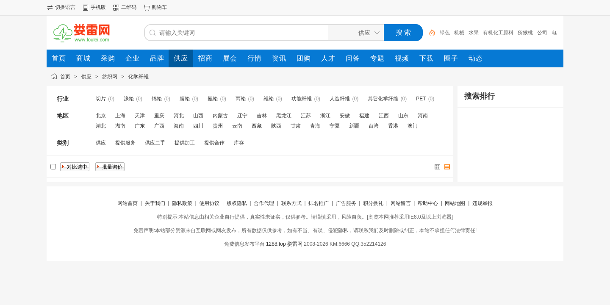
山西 (198, 116)
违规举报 (482, 203)
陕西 (276, 126)
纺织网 (109, 77)
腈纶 (185, 99)
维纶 (268, 99)
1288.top (276, 244)
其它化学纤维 (383, 99)
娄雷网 (294, 244)
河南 (423, 116)
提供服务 (125, 143)
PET (421, 99)
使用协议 (209, 203)
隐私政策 (182, 203)
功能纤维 (301, 99)
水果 (474, 33)
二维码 (128, 7)
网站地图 (455, 203)
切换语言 (65, 7)
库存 (239, 143)
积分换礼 (373, 203)
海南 (179, 126)
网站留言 (401, 203)
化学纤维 (138, 77)
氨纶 (213, 99)
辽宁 (242, 116)
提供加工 (185, 143)
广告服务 (346, 203)
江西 (384, 116)
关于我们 (155, 203)
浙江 (325, 116)
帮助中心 (428, 203)
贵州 (218, 126)
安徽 (345, 116)
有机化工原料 (498, 33)
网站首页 (127, 203)
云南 (237, 126)
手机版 (98, 7)
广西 (159, 126)
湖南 (120, 126)
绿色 (445, 33)
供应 (86, 77)
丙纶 (241, 99)
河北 (179, 116)
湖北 (101, 126)
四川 (198, 126)
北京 (101, 116)
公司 (542, 33)
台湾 (374, 126)
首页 (65, 77)
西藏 (257, 126)
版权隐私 (237, 203)
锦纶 (157, 99)
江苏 (306, 116)
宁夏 (335, 126)
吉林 (262, 116)
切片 (101, 99)
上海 (120, 116)
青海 (315, 126)
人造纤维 (340, 99)
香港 (393, 126)
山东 (403, 116)
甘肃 (296, 126)
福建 (364, 116)
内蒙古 (220, 116)
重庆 (159, 116)
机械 (459, 33)
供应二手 (155, 143)
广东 (140, 126)
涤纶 (129, 99)
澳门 (413, 126)
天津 (140, 116)
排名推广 (318, 203)
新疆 (354, 126)
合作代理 (264, 203)
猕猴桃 (525, 33)
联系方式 (291, 203)
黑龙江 (283, 116)
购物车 (159, 7)
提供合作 (214, 143)
